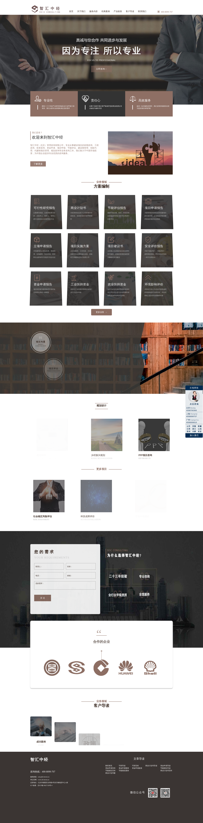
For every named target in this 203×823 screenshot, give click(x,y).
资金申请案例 (124, 768)
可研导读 (122, 766)
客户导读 (130, 11)
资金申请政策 (137, 768)
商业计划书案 (110, 773)
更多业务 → (101, 312)
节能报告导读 (165, 768)
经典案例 (106, 11)
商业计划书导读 (151, 766)
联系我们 (142, 11)
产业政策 (118, 11)
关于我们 (81, 11)
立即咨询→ (101, 69)
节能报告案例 (124, 771)
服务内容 (93, 11)
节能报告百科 (110, 771)
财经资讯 (108, 766)
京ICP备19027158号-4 (45, 785)
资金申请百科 (110, 768)
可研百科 (135, 766)
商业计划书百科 (166, 771)
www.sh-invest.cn (43, 780)
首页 (71, 11)
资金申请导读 (165, 766)
